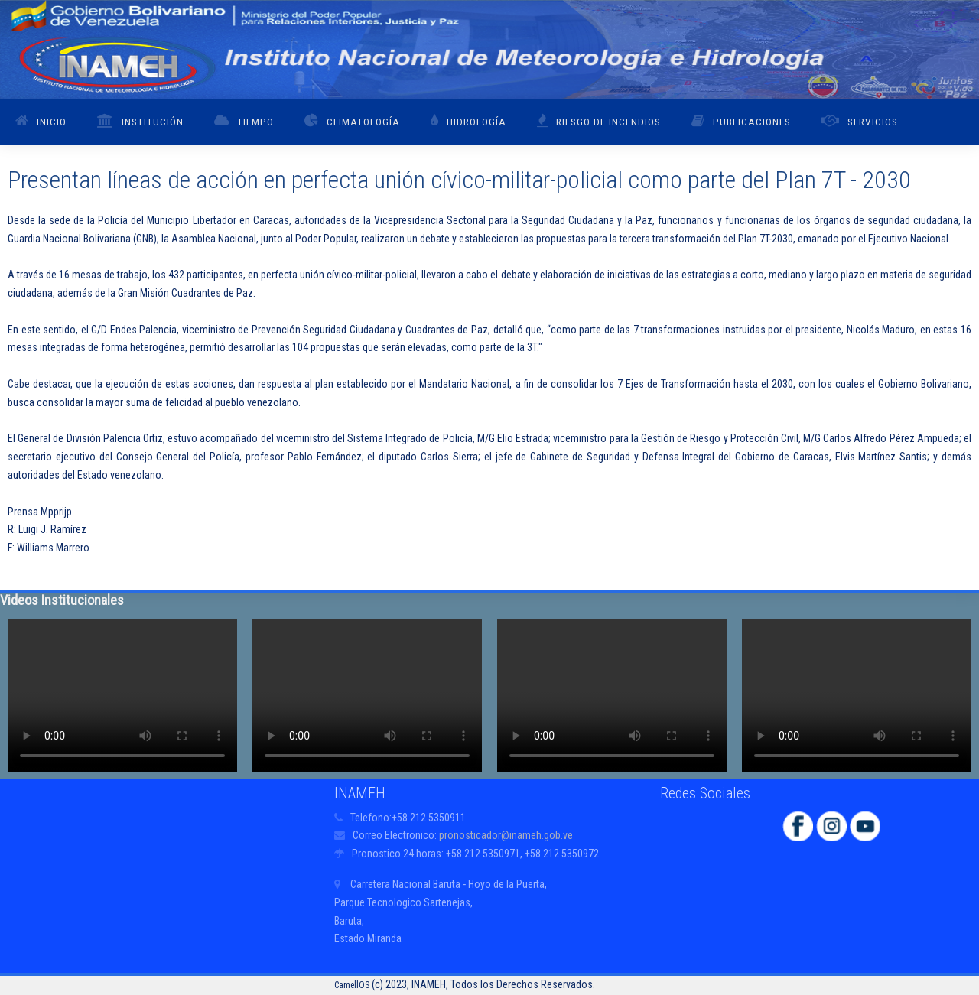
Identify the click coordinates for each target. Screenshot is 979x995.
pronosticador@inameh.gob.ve (506, 835)
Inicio (52, 121)
